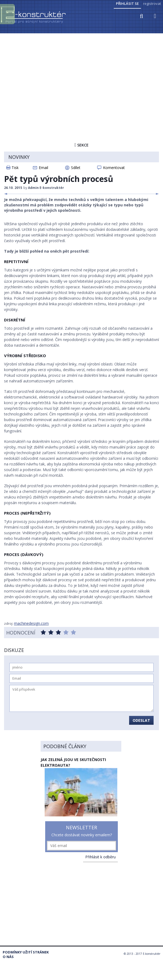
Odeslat (141, 720)
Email (43, 167)
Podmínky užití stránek (26, 952)
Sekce (81, 145)
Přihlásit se (127, 3)
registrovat (152, 3)
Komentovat (114, 167)
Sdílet (75, 167)
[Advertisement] (81, 74)
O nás (8, 957)
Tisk (15, 167)
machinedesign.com (31, 623)
